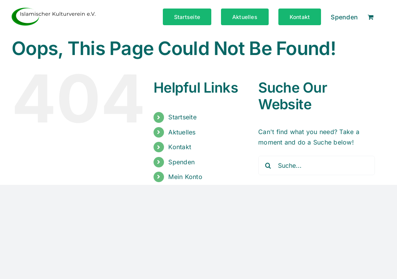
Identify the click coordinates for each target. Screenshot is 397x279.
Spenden (181, 162)
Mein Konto (185, 177)
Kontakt (179, 147)
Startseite (182, 117)
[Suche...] (316, 165)
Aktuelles (181, 132)
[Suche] (268, 165)
